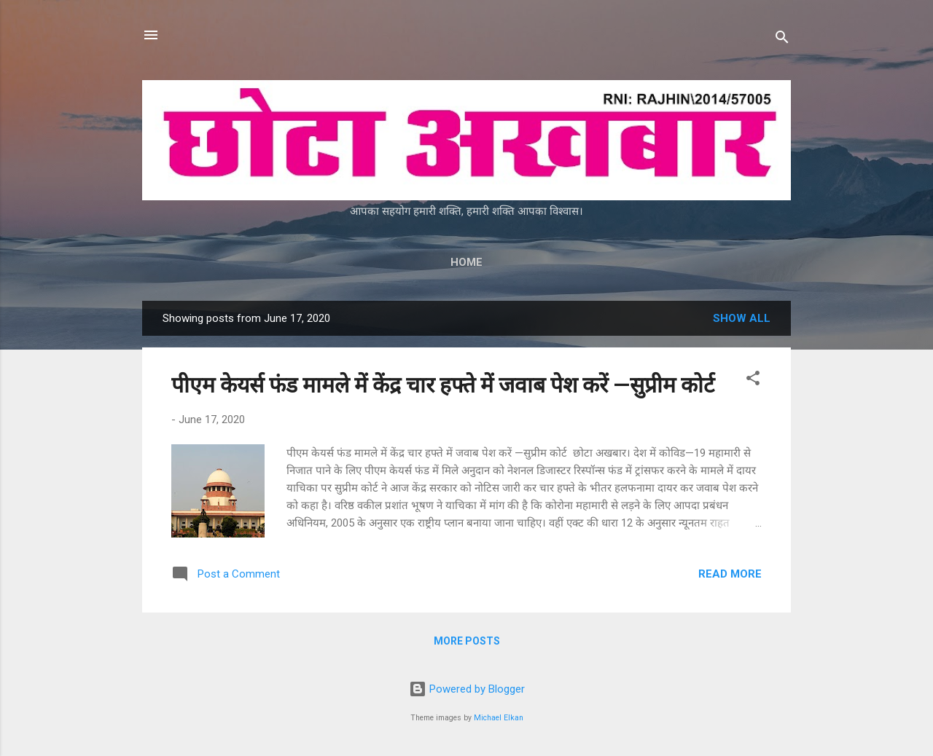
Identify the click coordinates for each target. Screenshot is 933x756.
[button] (753, 380)
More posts (467, 641)
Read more (730, 573)
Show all (741, 318)
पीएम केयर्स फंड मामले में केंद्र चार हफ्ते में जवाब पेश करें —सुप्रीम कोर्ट (445, 385)
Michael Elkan (498, 717)
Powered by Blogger (467, 689)
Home (466, 262)
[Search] (782, 39)
